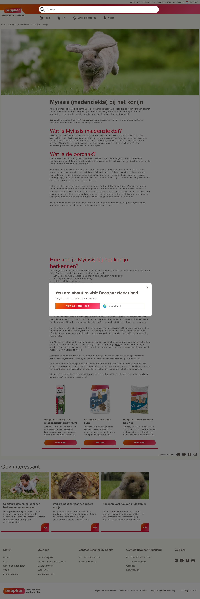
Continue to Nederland (77, 306)
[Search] (99, 9)
